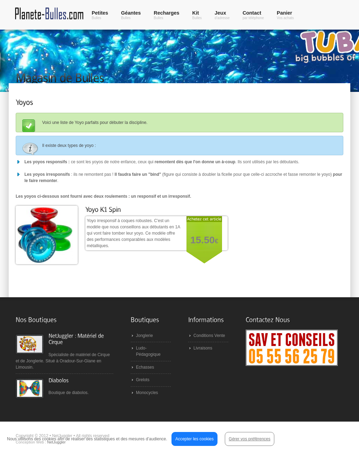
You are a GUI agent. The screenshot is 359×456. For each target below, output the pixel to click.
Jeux (222, 15)
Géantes (131, 15)
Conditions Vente (209, 335)
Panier (285, 15)
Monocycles (147, 392)
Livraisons (202, 348)
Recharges (167, 15)
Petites (100, 15)
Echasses (145, 367)
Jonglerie (144, 335)
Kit (197, 15)
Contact (253, 15)
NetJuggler (56, 442)
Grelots (143, 379)
